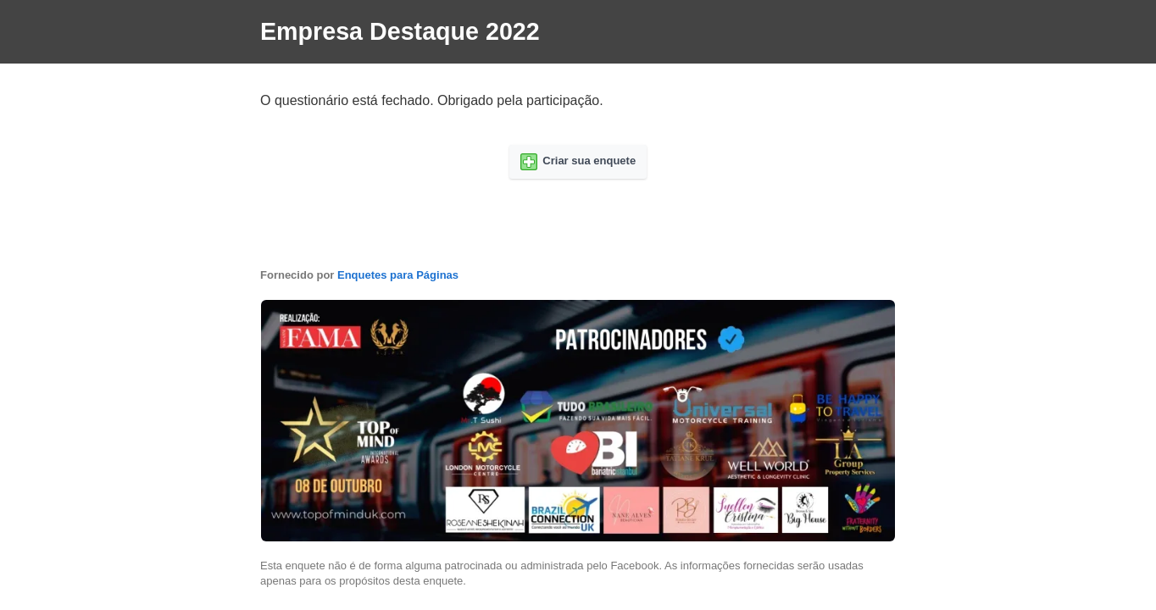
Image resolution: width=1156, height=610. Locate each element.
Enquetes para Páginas (398, 275)
